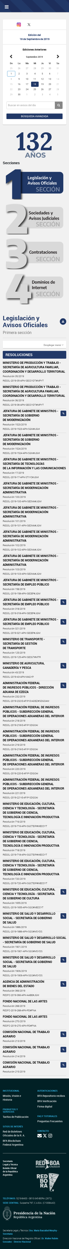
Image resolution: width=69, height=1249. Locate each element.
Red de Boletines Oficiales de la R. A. (14, 1133)
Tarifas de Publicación (16, 1117)
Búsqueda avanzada (34, 116)
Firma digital (44, 1106)
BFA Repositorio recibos (51, 1096)
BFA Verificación (46, 1101)
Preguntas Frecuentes (50, 1121)
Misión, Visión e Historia (12, 1097)
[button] (53, 345)
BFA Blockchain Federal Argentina (13, 1142)
